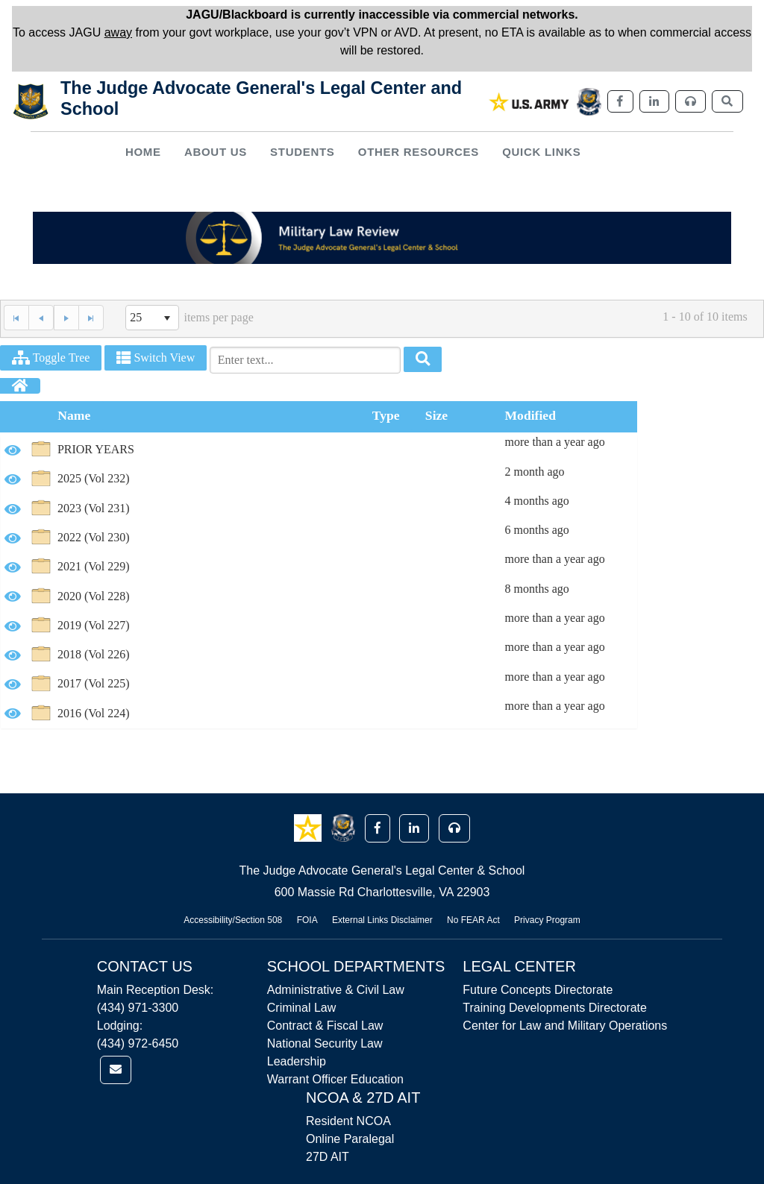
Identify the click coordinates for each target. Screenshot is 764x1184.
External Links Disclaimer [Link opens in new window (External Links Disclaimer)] (382, 920)
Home (143, 151)
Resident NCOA (348, 1121)
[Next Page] (66, 317)
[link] (529, 102)
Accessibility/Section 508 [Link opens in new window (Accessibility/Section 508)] (233, 920)
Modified (530, 415)
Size (436, 415)
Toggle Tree (51, 357)
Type (386, 415)
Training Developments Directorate (555, 1007)
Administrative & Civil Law (335, 989)
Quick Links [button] (541, 151)
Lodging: (120, 1025)
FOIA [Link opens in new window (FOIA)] (307, 920)
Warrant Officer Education (335, 1079)
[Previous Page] (41, 317)
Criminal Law (301, 1007)
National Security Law (325, 1043)
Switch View (155, 357)
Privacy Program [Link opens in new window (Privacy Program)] (547, 920)
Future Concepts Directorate (538, 989)
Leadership (296, 1061)
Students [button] (302, 151)
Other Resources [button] (418, 151)
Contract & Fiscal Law (325, 1025)
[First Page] (16, 317)
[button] (309, 827)
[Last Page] (91, 317)
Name (73, 415)
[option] (319, 450)
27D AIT (327, 1156)
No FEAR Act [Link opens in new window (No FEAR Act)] (473, 920)
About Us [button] (215, 151)
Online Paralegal (350, 1139)
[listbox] (152, 317)
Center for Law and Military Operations (565, 1025)
